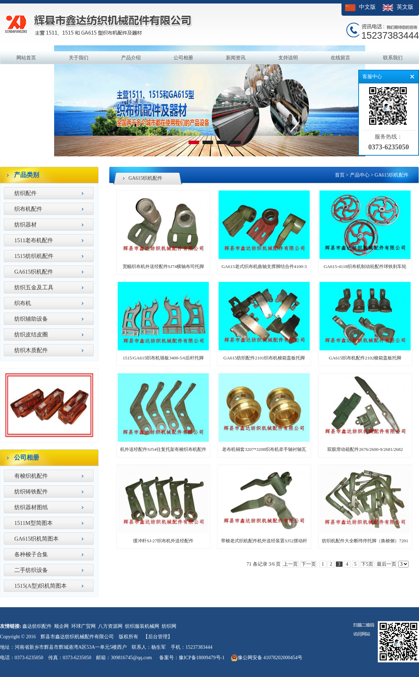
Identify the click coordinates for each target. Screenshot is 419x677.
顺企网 (61, 626)
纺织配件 (25, 193)
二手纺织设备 (31, 570)
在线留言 (340, 57)
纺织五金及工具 (33, 287)
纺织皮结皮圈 (31, 334)
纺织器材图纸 (31, 507)
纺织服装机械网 (142, 626)
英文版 (405, 7)
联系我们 (393, 57)
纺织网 (169, 626)
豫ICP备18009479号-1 (202, 657)
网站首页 (26, 57)
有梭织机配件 (31, 476)
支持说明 (288, 57)
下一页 (308, 564)
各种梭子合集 (31, 554)
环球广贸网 (83, 626)
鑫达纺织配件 (37, 626)
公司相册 (183, 57)
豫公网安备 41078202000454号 (267, 657)
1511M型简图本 (33, 523)
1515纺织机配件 (33, 256)
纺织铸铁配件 (31, 491)
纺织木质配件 (31, 350)
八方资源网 (110, 626)
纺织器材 (25, 225)
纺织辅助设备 (31, 319)
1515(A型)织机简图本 (40, 586)
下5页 (367, 564)
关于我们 (78, 57)
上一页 (290, 564)
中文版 (367, 7)
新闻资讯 (235, 57)
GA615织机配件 (33, 272)
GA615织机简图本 (36, 539)
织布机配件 (28, 209)
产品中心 (359, 175)
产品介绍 (131, 57)
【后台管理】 (157, 636)
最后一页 (386, 564)
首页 (340, 175)
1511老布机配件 (33, 240)
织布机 (22, 303)
